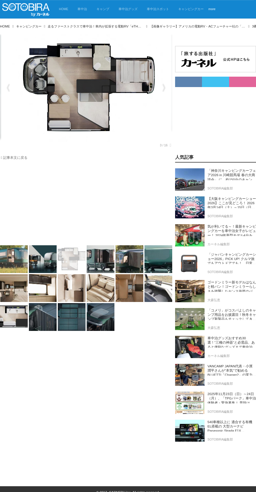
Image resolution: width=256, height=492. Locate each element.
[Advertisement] (82, 203)
